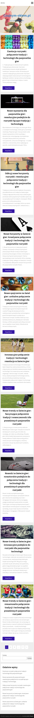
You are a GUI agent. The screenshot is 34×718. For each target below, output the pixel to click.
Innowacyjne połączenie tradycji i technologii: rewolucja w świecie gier (17, 358)
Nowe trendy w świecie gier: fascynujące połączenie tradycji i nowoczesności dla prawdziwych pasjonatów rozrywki (17, 417)
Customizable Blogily (27, 716)
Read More (8, 88)
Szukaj (5, 655)
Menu (3, 3)
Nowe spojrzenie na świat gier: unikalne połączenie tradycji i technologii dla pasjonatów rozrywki (15, 704)
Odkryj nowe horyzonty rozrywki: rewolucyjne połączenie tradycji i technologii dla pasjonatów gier (17, 180)
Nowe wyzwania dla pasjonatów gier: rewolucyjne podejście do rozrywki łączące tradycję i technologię (17, 117)
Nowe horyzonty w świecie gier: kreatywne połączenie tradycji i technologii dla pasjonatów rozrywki (16, 695)
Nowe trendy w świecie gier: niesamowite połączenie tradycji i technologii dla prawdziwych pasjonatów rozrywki (17, 607)
